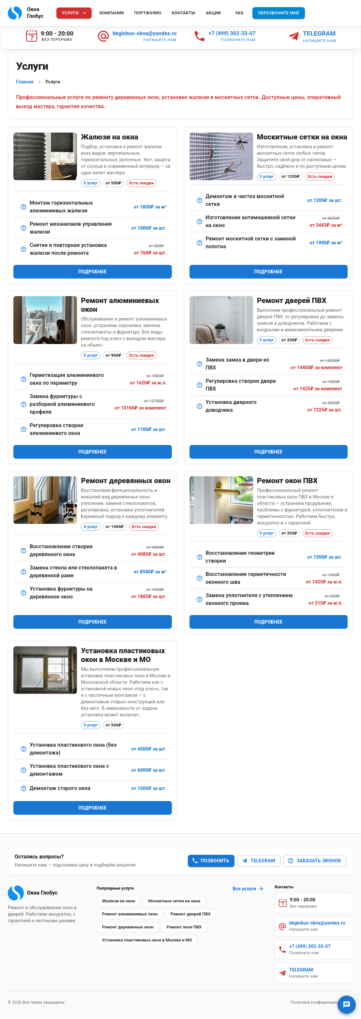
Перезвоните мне (278, 12)
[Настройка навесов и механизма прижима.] (199, 385)
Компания (111, 12)
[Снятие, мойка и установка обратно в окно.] (199, 200)
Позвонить (210, 860)
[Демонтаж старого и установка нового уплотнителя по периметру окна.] (199, 599)
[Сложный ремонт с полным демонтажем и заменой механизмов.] (23, 404)
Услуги (75, 13)
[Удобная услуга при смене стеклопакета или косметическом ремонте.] (23, 249)
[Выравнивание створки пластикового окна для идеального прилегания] (199, 557)
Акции (213, 12)
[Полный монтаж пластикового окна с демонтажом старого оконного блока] (23, 770)
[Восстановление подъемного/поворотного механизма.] (23, 228)
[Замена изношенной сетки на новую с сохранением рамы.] (199, 243)
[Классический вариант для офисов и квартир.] (23, 207)
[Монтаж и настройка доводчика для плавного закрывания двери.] (199, 406)
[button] (119, 901)
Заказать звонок (314, 860)
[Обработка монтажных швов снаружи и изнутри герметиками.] (199, 578)
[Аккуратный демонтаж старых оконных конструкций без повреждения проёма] (23, 788)
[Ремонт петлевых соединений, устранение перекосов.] (23, 550)
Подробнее (93, 271)
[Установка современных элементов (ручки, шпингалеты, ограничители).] (23, 593)
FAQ (239, 12)
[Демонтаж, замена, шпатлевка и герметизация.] (23, 572)
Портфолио (147, 12)
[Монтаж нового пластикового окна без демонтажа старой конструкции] (23, 749)
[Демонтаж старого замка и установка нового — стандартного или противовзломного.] (199, 364)
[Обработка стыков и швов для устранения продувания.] (23, 379)
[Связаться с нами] (347, 1005)
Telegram (258, 860)
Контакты (183, 12)
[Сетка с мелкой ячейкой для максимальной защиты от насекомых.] (199, 221)
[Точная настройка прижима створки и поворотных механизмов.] (23, 429)
